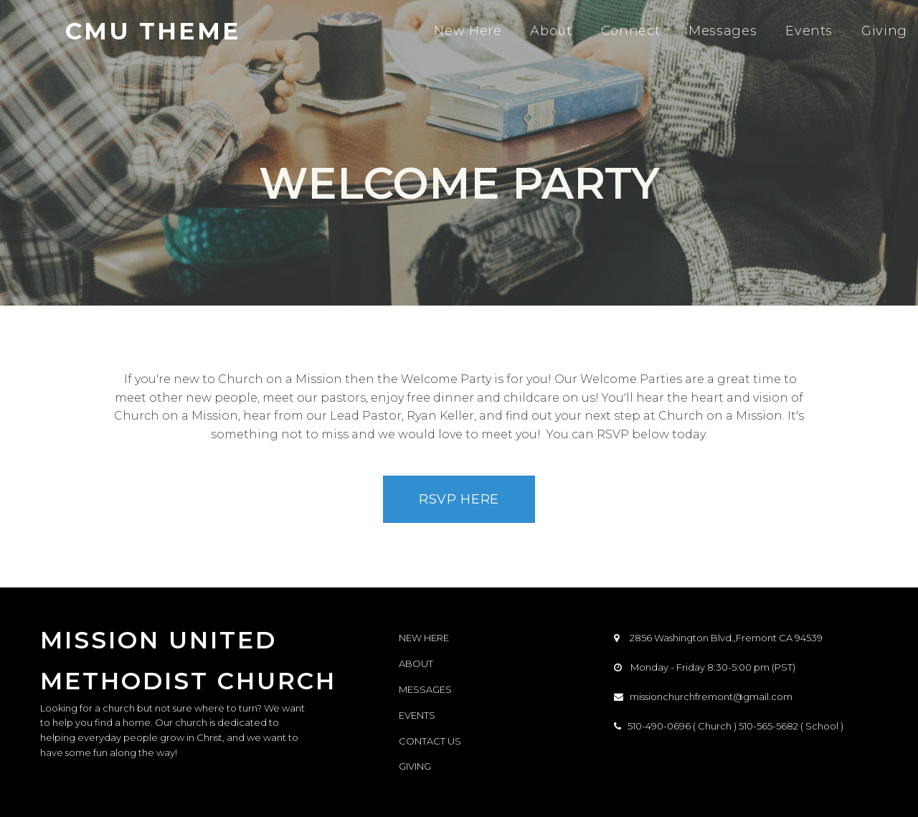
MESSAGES (425, 689)
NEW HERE (424, 637)
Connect (630, 31)
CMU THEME (153, 30)
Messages (722, 31)
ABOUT (416, 663)
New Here (467, 31)
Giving (884, 31)
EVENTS (417, 715)
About (551, 31)
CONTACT (422, 741)
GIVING (415, 766)
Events (809, 31)
